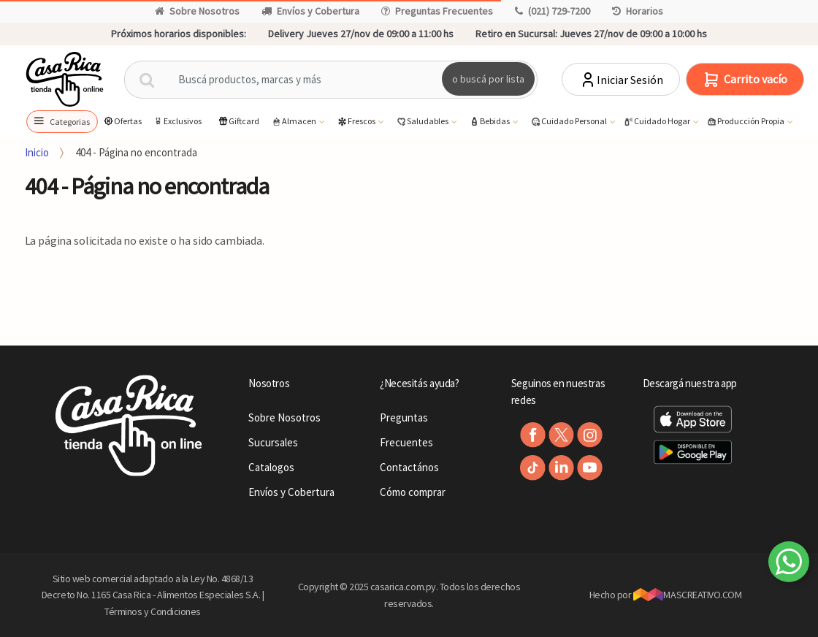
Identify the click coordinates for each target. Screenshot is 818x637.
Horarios (637, 11)
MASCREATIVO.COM (687, 594)
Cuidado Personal (569, 121)
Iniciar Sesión (621, 79)
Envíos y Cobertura (310, 11)
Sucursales (273, 442)
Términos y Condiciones (152, 611)
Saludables (423, 121)
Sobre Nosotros (197, 11)
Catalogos (271, 467)
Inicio (37, 152)
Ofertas (122, 120)
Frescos (357, 121)
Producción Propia (746, 121)
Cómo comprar (413, 492)
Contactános (409, 467)
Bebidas (490, 121)
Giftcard (238, 120)
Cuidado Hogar (657, 121)
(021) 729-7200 (552, 11)
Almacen (294, 121)
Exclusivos (177, 120)
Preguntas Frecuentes (437, 11)
